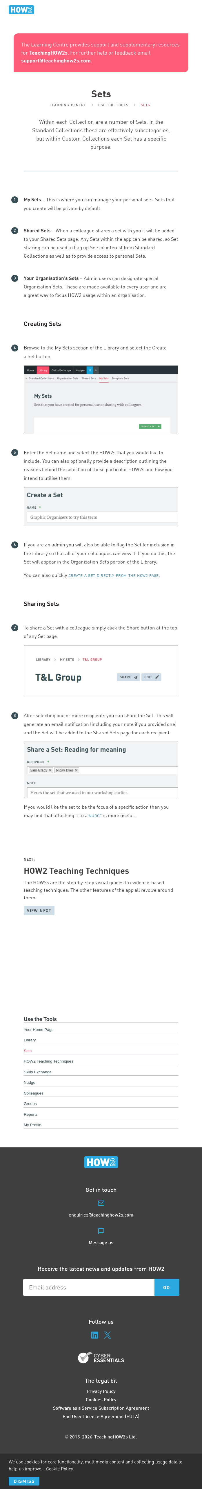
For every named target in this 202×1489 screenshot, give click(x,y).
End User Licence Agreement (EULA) (101, 1416)
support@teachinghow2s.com (56, 60)
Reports (31, 1114)
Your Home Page (39, 1029)
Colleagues (33, 1093)
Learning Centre (68, 105)
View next (39, 910)
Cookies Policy (101, 1399)
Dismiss (24, 1481)
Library (30, 1040)
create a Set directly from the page (113, 575)
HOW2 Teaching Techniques (48, 1061)
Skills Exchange (38, 1072)
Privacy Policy (101, 1391)
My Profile (32, 1125)
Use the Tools (113, 105)
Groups (30, 1103)
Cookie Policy (59, 1469)
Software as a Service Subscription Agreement (101, 1408)
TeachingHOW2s (48, 52)
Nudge (95, 815)
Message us (101, 1242)
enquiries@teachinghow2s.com (101, 1214)
